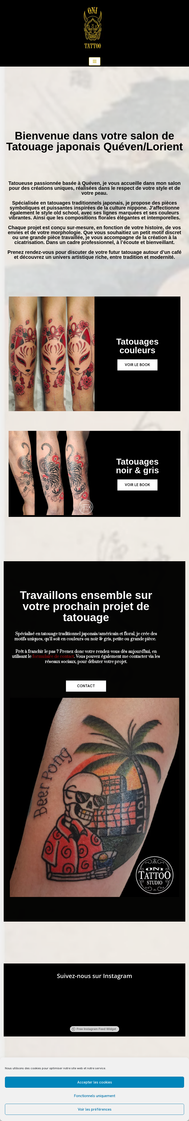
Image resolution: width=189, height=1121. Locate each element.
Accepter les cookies (94, 1082)
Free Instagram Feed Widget (93, 1029)
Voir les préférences (94, 1109)
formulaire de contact (53, 656)
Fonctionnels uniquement (94, 1095)
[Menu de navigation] (94, 61)
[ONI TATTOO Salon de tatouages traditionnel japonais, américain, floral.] (94, 28)
